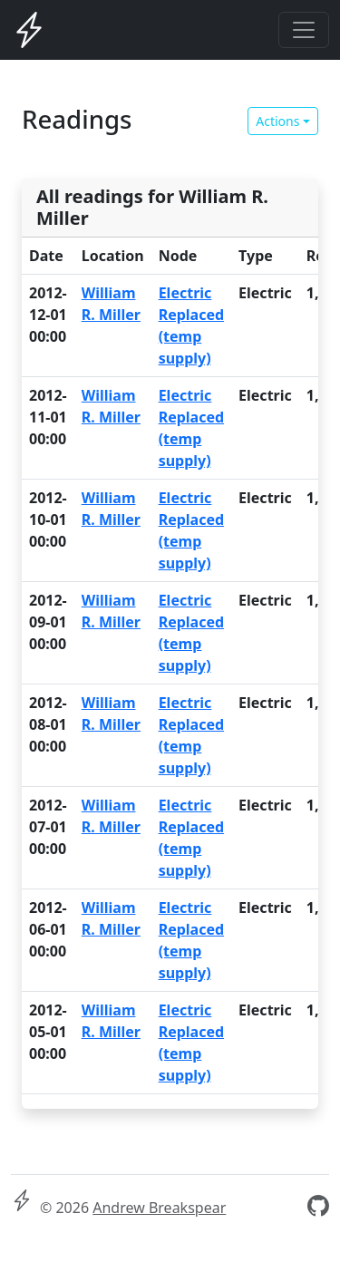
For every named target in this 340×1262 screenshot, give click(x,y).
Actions (277, 121)
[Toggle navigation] (303, 30)
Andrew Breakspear (159, 1208)
